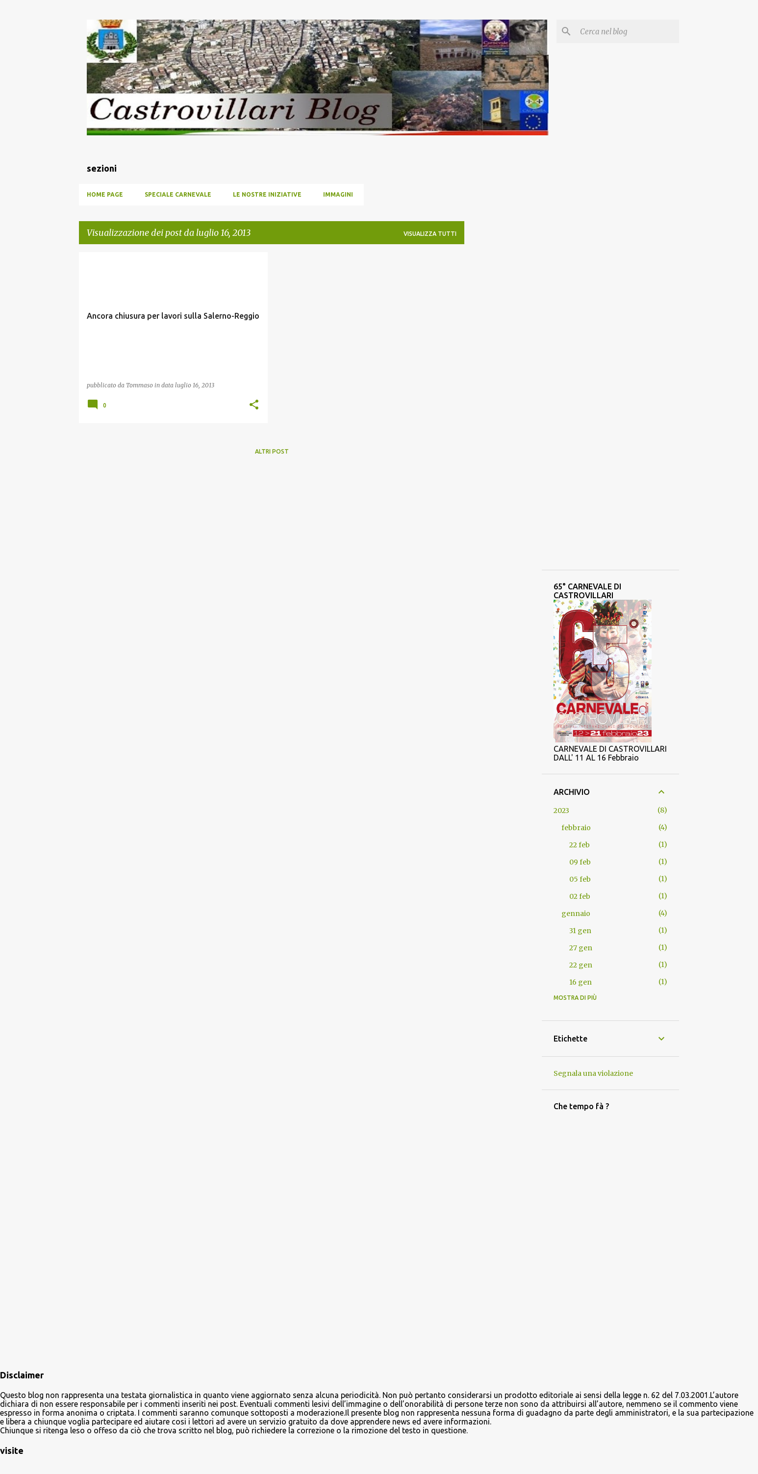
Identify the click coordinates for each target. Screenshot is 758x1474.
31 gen (580, 930)
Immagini (338, 194)
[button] (254, 405)
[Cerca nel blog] (627, 31)
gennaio (575, 913)
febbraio (576, 827)
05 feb (580, 879)
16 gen (580, 982)
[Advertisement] (271, 531)
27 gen (580, 947)
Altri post (272, 451)
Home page (105, 194)
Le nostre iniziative (267, 194)
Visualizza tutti (430, 233)
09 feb (580, 862)
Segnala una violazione (593, 1073)
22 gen (580, 965)
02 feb (579, 896)
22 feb (579, 844)
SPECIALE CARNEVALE (178, 194)
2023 (561, 810)
